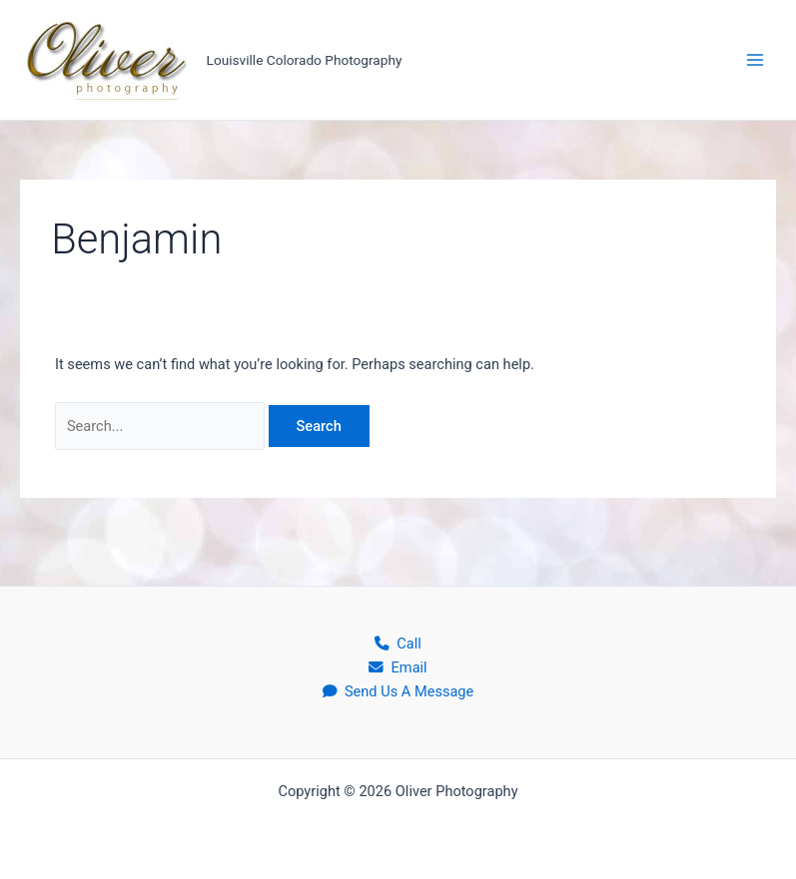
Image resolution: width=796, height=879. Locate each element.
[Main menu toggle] (755, 60)
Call (398, 644)
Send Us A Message (398, 691)
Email (397, 667)
